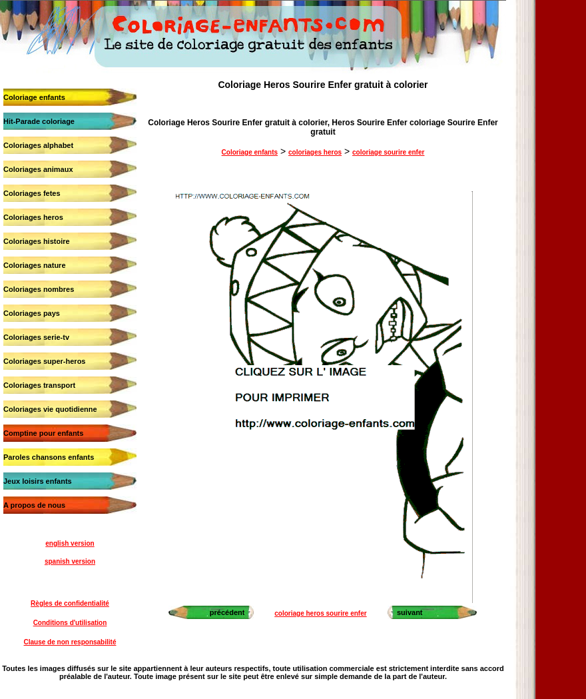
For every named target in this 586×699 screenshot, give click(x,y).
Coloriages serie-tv (36, 337)
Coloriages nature (34, 265)
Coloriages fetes (32, 193)
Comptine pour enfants (43, 433)
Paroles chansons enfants (48, 457)
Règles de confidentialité (70, 603)
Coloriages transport (39, 385)
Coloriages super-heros (44, 361)
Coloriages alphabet (38, 145)
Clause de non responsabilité (70, 642)
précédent (227, 612)
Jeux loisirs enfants (37, 481)
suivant (410, 612)
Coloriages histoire (36, 241)
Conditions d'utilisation (70, 622)
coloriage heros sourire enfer (320, 613)
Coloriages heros (33, 217)
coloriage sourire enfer (388, 152)
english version (69, 543)
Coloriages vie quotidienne (50, 409)
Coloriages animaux (38, 169)
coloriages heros (315, 152)
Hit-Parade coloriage (39, 121)
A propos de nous (34, 505)
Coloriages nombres (38, 289)
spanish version (70, 561)
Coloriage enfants (34, 97)
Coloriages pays (31, 313)
